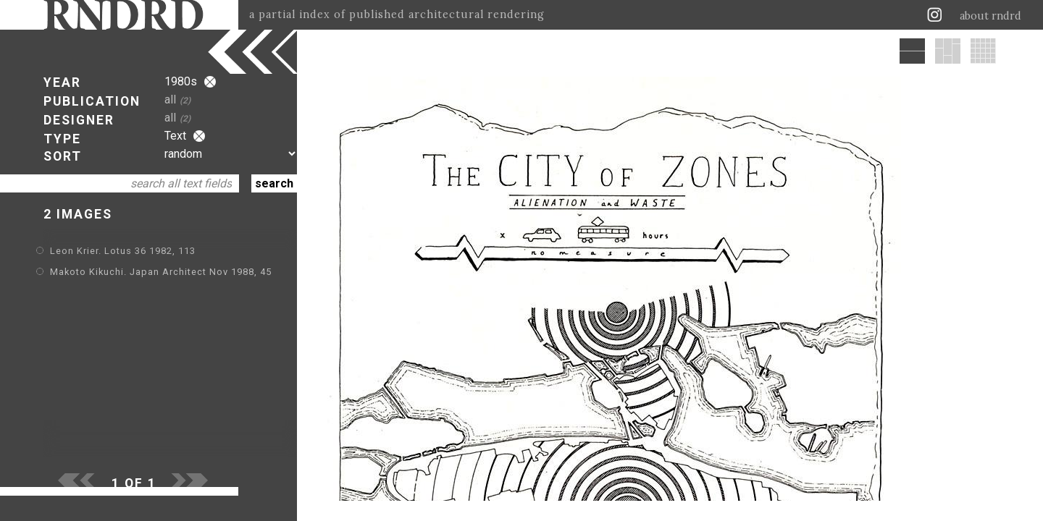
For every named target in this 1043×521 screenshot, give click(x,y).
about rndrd (990, 15)
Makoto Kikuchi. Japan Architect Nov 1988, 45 (161, 271)
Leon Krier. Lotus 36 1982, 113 (123, 250)
